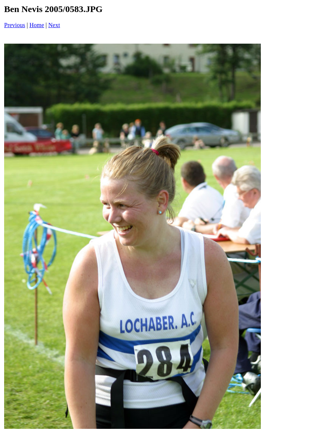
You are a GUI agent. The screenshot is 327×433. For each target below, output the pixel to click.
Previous (14, 25)
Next (54, 25)
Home (36, 25)
